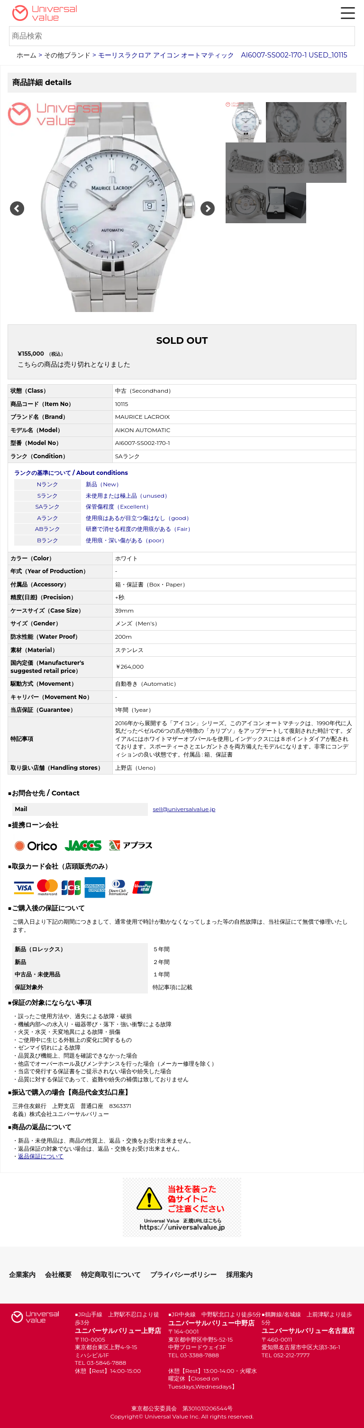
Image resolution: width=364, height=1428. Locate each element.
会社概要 (58, 1274)
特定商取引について (111, 1274)
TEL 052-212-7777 (286, 1355)
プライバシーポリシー (183, 1274)
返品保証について (41, 1156)
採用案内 (239, 1274)
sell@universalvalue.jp (184, 809)
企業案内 (22, 1274)
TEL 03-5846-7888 (100, 1362)
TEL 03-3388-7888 (193, 1355)
